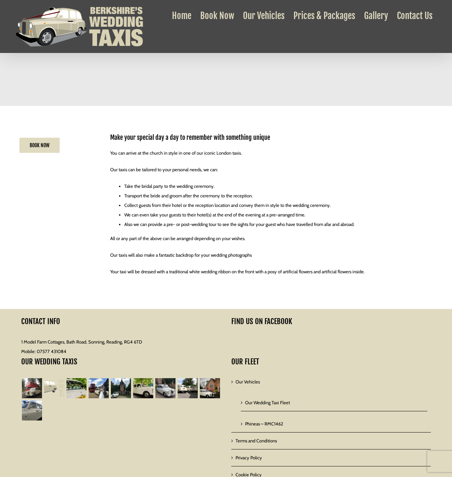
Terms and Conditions (256, 440)
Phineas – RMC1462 (264, 424)
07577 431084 (51, 351)
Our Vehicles (248, 381)
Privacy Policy (249, 457)
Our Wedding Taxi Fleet (267, 402)
